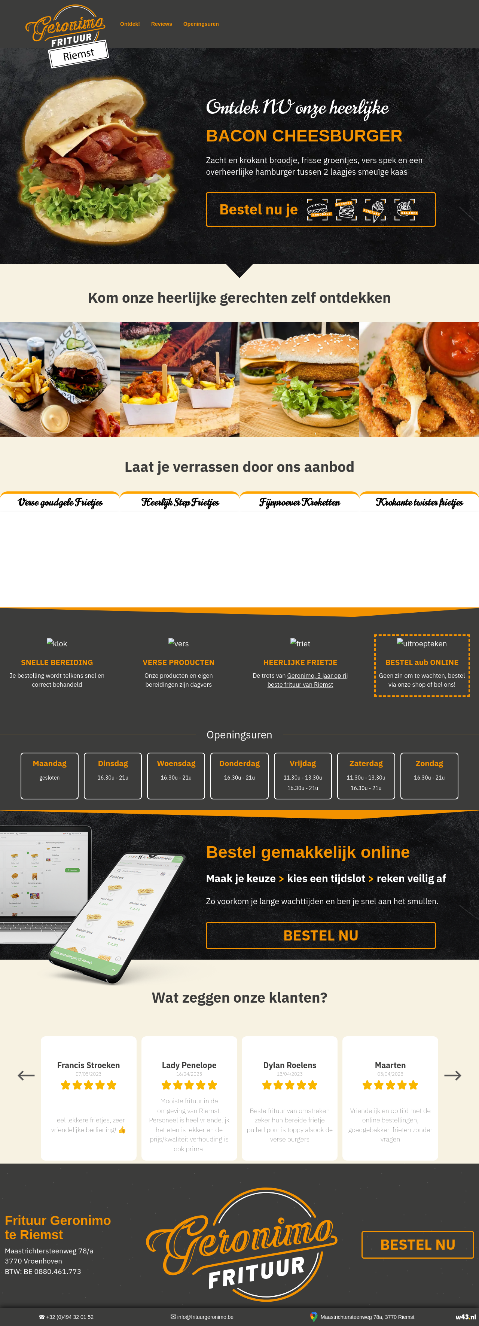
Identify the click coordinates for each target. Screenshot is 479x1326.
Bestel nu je (320, 210)
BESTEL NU (321, 935)
